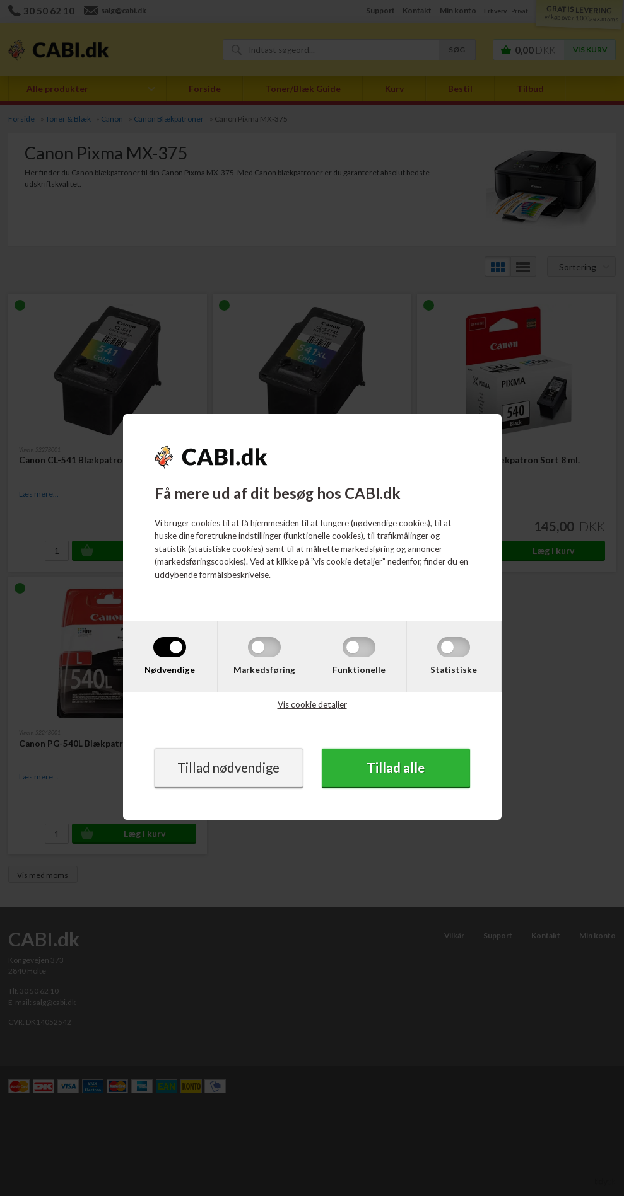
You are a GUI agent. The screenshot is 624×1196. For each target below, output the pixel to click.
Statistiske (453, 669)
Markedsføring (264, 669)
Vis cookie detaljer (312, 704)
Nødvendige (169, 669)
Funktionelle (359, 669)
